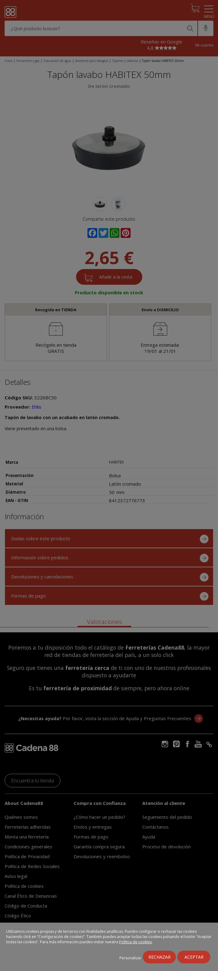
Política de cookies (135, 941)
